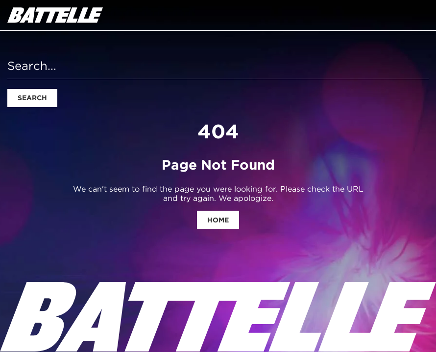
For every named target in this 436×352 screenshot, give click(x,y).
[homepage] (55, 15)
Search (32, 98)
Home (218, 220)
